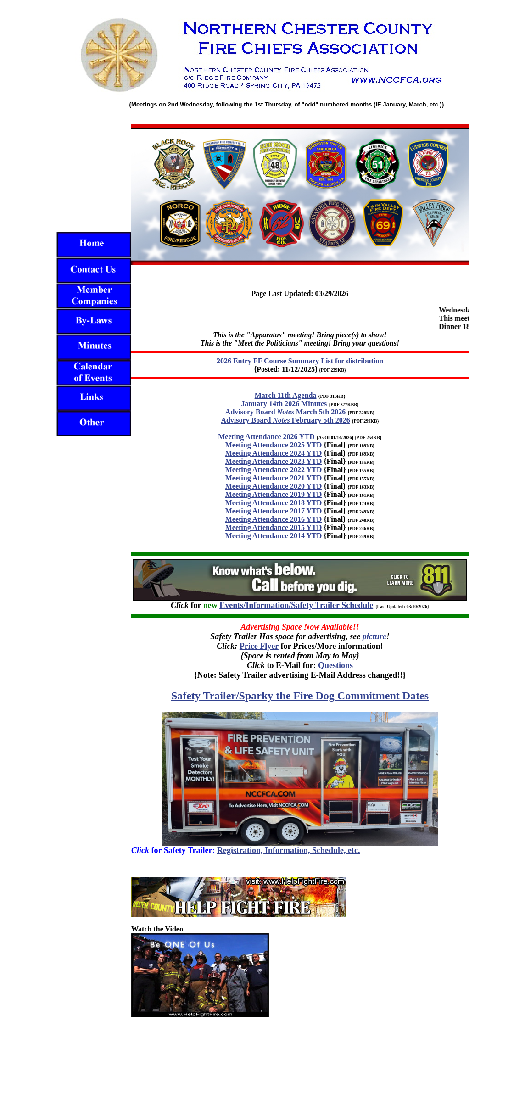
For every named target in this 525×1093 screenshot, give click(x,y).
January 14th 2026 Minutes (284, 403)
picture (374, 636)
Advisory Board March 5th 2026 (285, 412)
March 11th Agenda (286, 395)
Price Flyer (259, 646)
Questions (335, 665)
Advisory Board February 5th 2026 (285, 420)
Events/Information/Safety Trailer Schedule (296, 605)
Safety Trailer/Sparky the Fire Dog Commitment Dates (300, 696)
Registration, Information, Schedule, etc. (288, 850)
